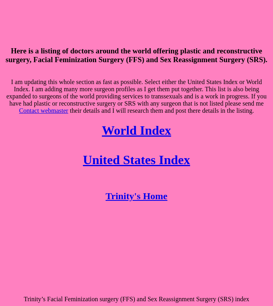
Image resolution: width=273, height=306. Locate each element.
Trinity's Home (137, 196)
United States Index (136, 160)
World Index (136, 130)
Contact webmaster (43, 110)
